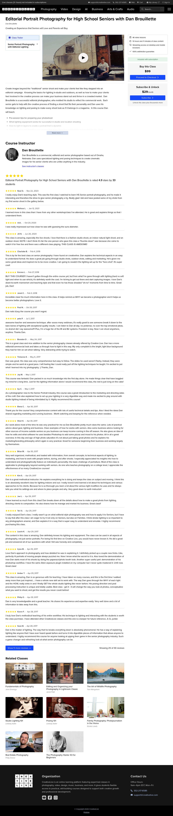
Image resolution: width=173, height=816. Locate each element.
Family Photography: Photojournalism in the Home (104, 722)
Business (97, 9)
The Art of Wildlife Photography (102, 686)
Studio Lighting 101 (14, 720)
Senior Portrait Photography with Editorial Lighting (21, 45)
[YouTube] (44, 797)
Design (76, 9)
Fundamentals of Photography (20, 686)
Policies (87, 812)
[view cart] (140, 2)
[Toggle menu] (169, 9)
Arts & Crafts (115, 9)
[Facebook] (50, 797)
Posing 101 (51, 720)
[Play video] (83, 58)
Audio (130, 9)
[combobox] (152, 9)
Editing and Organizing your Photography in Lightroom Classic (62, 688)
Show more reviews (19, 647)
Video (64, 9)
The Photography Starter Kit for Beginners (61, 756)
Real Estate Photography (17, 754)
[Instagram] (55, 797)
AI (86, 9)
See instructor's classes (33, 166)
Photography (48, 9)
